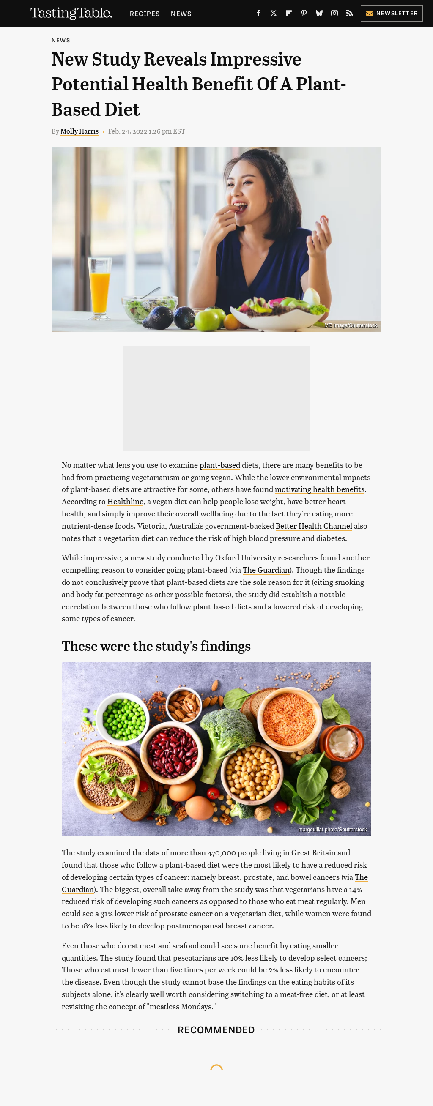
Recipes (145, 13)
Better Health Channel (314, 525)
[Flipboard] (289, 15)
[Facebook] (258, 15)
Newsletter (391, 13)
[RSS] (349, 15)
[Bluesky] (319, 15)
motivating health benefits (319, 488)
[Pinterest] (304, 15)
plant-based (220, 464)
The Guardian (266, 569)
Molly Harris (79, 131)
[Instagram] (334, 15)
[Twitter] (273, 15)
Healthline (125, 501)
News (181, 13)
